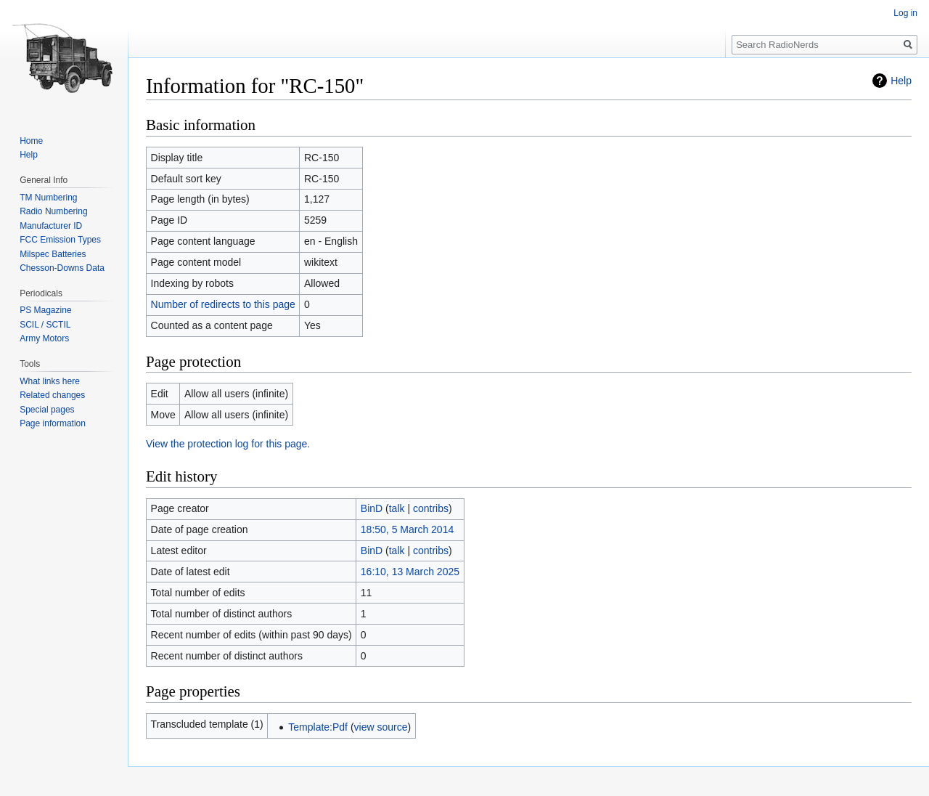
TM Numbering (48, 197)
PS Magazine (45, 310)
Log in (905, 13)
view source (381, 727)
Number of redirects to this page (223, 304)
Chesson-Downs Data (62, 268)
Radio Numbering (53, 211)
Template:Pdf (318, 727)
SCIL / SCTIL (45, 325)
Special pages (47, 410)
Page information (53, 423)
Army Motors (44, 338)
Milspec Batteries (53, 254)
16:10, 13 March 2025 (410, 571)
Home (31, 141)
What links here (50, 381)
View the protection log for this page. (228, 444)
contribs (431, 508)
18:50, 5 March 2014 (407, 529)
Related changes (52, 395)
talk (397, 508)
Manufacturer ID (51, 226)
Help (901, 80)
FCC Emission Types (60, 240)
